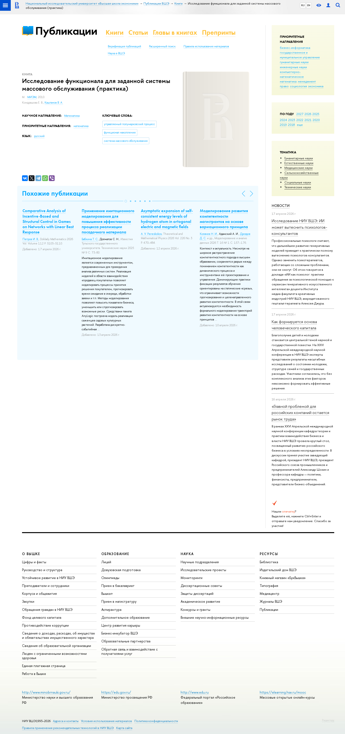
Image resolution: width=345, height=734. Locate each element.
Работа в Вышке (34, 673)
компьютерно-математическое (292, 74)
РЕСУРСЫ (269, 554)
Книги (115, 32)
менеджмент (307, 81)
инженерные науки (293, 67)
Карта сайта (124, 728)
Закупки (28, 601)
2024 (283, 120)
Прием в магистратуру (119, 601)
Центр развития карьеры (120, 625)
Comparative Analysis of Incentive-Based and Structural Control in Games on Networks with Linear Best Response (48, 221)
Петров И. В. (31, 239)
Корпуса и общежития (39, 593)
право (284, 86)
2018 (291, 124)
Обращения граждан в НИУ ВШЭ (47, 609)
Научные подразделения (200, 562)
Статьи (138, 32)
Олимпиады (110, 577)
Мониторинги (191, 577)
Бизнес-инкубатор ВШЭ (119, 633)
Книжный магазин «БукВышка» (283, 577)
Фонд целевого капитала (41, 617)
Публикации (66, 30)
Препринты (219, 32)
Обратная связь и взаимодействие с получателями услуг (129, 651)
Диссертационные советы (201, 585)
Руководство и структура (42, 570)
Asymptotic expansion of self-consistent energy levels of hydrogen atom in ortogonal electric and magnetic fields (167, 218)
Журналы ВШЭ (271, 601)
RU (303, 5)
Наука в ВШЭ (116, 53)
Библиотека (269, 562)
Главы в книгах (175, 32)
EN (308, 5)
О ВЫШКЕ (31, 554)
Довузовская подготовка (121, 570)
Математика (72, 116)
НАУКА (187, 554)
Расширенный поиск (162, 46)
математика (288, 81)
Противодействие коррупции (45, 625)
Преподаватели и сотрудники (45, 585)
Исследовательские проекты (203, 570)
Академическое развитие (200, 601)
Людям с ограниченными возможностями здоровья (54, 655)
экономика (315, 86)
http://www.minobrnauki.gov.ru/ (46, 692)
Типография (269, 585)
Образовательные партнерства (125, 641)
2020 (316, 120)
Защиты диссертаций (197, 593)
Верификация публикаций (124, 46)
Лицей (106, 562)
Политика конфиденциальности (156, 721)
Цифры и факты (34, 562)
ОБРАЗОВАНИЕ (115, 554)
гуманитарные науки (294, 62)
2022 (299, 120)
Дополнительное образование (125, 617)
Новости (281, 205)
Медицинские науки (298, 168)
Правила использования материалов (206, 46)
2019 (283, 124)
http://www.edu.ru (195, 692)
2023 (291, 120)
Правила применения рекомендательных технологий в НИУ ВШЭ (68, 728)
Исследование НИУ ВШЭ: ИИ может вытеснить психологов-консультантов (299, 227)
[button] (125, 201)
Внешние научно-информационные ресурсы (215, 617)
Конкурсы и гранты (195, 609)
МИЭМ (31, 97)
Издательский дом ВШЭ (278, 570)
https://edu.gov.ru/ (116, 692)
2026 (308, 114)
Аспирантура (111, 609)
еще (300, 124)
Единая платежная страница (43, 665)
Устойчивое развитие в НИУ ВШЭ (48, 577)
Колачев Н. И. (209, 234)
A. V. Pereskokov (151, 234)
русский (39, 136)
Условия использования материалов (106, 721)
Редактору (328, 720)
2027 (299, 114)
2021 (308, 120)
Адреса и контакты (66, 721)
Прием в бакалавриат (118, 585)
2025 (315, 114)
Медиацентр (269, 593)
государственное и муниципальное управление (300, 54)
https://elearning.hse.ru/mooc (283, 692)
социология (298, 86)
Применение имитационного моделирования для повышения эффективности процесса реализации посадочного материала (108, 221)
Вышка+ (107, 593)
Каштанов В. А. (54, 103)
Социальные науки (297, 182)
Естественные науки (298, 163)
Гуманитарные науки (298, 158)
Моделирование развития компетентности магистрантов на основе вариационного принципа (224, 218)
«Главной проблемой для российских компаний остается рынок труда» (300, 412)
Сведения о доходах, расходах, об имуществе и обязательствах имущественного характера (58, 635)
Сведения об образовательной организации (56, 645)
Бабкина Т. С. (90, 239)
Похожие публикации (55, 193)
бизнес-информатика (295, 47)
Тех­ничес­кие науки (297, 187)
